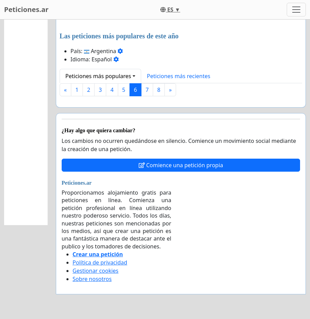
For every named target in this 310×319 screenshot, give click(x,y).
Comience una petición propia (181, 165)
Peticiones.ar (26, 9)
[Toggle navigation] (296, 9)
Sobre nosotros (92, 279)
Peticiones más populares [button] (98, 76)
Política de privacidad (100, 262)
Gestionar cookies (96, 270)
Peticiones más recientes (178, 76)
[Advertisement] (26, 122)
